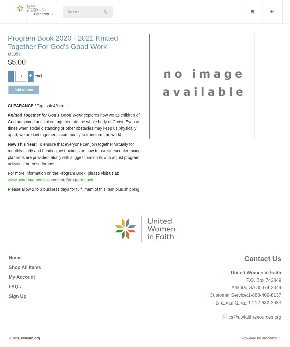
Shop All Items (25, 267)
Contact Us (262, 259)
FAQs (15, 286)
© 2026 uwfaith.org (24, 338)
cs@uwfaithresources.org (252, 317)
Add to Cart (23, 90)
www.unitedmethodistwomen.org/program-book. (51, 180)
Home (15, 257)
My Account (22, 277)
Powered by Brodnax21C (261, 338)
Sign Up (17, 296)
